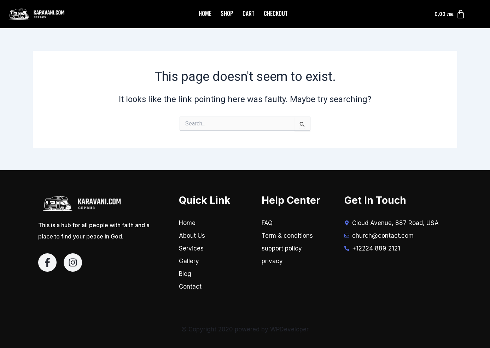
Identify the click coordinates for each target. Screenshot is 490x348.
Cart (249, 13)
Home (205, 13)
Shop (227, 13)
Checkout (276, 13)
